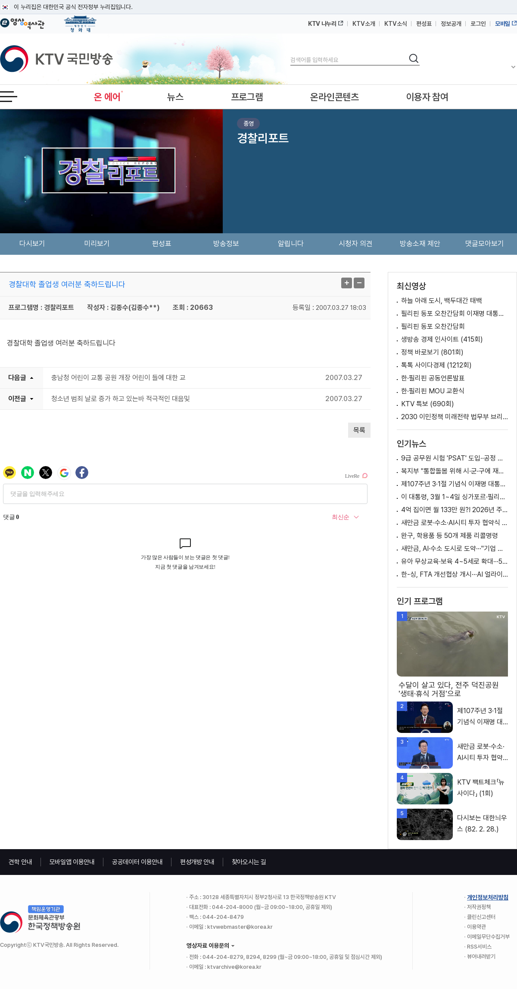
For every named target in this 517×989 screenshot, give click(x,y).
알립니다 (291, 243)
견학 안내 (20, 862)
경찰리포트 (263, 138)
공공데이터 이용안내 (137, 862)
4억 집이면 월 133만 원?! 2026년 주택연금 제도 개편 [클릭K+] (454, 510)
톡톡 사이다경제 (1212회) (436, 365)
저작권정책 (479, 907)
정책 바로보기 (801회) (432, 352)
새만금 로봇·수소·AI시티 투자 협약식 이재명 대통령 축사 (454, 523)
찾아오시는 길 (249, 862)
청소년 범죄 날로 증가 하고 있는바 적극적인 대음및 (120, 399)
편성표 (424, 23)
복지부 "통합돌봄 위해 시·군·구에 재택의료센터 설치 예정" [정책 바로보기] (454, 471)
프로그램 (247, 96)
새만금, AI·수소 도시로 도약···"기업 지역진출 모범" (454, 548)
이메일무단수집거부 (488, 936)
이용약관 (476, 927)
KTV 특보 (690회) (427, 404)
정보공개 (451, 23)
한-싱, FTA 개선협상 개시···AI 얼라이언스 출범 (454, 574)
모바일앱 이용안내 (72, 862)
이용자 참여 (427, 96)
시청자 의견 (356, 243)
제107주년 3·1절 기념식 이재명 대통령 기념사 (454, 484)
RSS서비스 (479, 946)
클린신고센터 (481, 917)
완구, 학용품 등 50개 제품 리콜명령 (449, 536)
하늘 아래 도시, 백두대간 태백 (441, 301)
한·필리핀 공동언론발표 (433, 378)
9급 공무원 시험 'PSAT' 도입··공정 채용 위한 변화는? (454, 458)
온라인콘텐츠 (334, 96)
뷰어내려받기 (481, 956)
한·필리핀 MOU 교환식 (432, 391)
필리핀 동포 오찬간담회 (433, 326)
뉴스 (175, 96)
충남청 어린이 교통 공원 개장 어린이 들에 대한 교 (118, 378)
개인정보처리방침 (487, 897)
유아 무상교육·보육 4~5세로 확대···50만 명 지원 (454, 561)
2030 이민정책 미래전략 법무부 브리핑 (454, 417)
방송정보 (226, 243)
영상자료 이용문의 (208, 945)
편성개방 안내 (197, 862)
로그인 (478, 23)
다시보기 (32, 243)
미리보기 (97, 243)
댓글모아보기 (484, 243)
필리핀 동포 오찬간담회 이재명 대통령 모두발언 (454, 313)
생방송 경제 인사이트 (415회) (442, 339)
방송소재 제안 (420, 243)
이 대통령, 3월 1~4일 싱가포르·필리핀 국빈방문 (454, 497)
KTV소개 (363, 23)
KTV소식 (395, 23)
